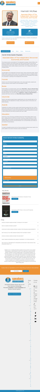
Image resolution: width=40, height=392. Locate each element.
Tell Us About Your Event (7, 168)
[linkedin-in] (36, 318)
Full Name (4, 143)
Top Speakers (30, 331)
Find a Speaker (30, 296)
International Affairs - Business (26, 20)
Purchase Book (15, 198)
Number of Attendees (7, 157)
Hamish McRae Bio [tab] (6, 51)
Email (4, 147)
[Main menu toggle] (39, 3)
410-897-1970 (35, 307)
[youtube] (36, 321)
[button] (20, 178)
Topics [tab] (12, 51)
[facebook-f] (36, 313)
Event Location (5, 161)
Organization (5, 144)
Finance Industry (27, 21)
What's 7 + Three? (6, 180)
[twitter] (36, 316)
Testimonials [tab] (27, 51)
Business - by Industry (32, 25)
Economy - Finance (29, 26)
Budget (4, 164)
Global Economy (34, 21)
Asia (31, 22)
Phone (4, 151)
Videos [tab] (21, 51)
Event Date (5, 154)
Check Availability (29, 42)
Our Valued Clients (30, 349)
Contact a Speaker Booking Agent (8, 37)
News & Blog (30, 366)
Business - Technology (25, 22)
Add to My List (10, 42)
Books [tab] (17, 51)
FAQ (30, 375)
